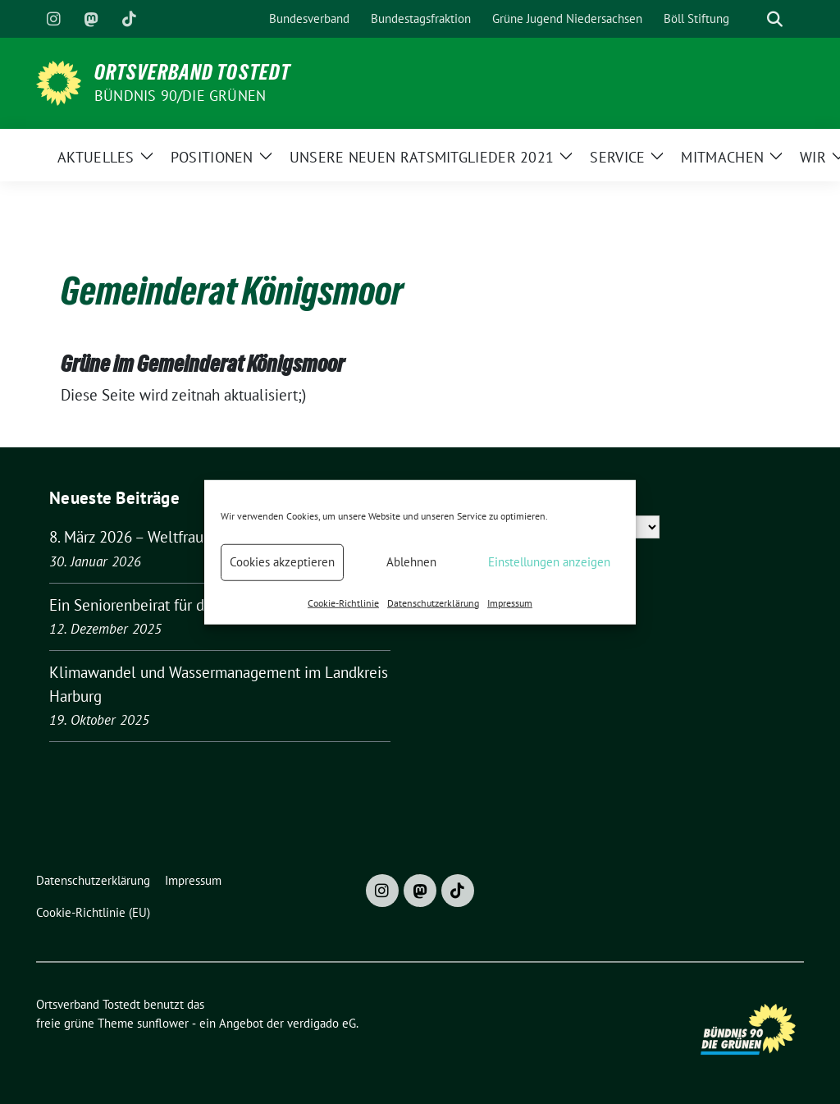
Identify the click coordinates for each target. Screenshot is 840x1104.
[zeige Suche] (775, 19)
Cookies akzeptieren (282, 562)
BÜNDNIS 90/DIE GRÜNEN (180, 95)
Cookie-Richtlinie (343, 602)
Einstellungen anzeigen (549, 562)
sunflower (163, 1023)
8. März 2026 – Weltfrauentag (144, 537)
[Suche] (751, 19)
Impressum (509, 602)
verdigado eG (321, 1023)
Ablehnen (411, 562)
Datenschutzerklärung (433, 602)
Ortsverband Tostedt (192, 72)
